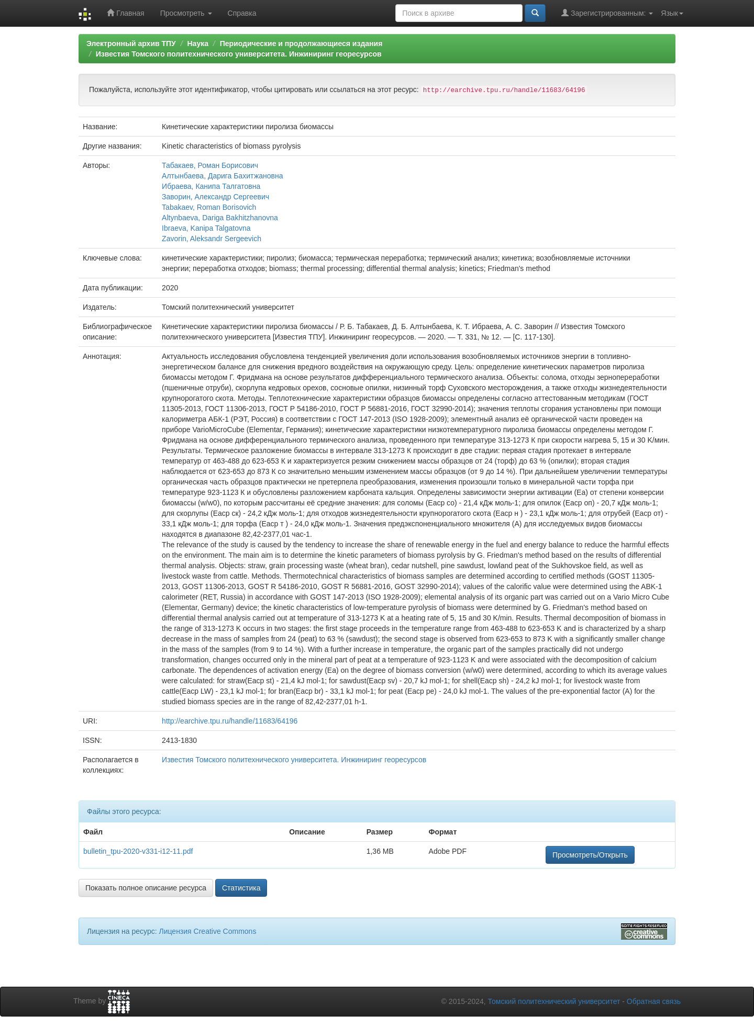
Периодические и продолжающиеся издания (301, 43)
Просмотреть (186, 13)
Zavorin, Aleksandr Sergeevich (211, 238)
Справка (242, 13)
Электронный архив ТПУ (131, 43)
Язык (672, 13)
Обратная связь (654, 1001)
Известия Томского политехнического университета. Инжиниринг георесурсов (239, 54)
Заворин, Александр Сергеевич (215, 197)
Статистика (241, 888)
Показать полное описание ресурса (145, 888)
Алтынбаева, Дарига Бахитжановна (222, 176)
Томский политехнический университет (554, 1001)
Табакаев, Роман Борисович (210, 165)
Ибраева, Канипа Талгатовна (211, 186)
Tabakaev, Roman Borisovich (209, 207)
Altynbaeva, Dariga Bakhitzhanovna (220, 217)
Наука (197, 43)
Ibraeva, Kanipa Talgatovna (206, 228)
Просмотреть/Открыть (590, 855)
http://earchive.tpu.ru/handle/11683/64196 (229, 721)
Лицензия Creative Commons (207, 931)
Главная (125, 12)
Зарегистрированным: (607, 12)
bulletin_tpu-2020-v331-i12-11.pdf (138, 851)
